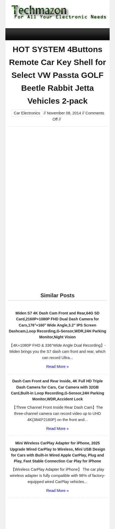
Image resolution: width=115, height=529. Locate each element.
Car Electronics (27, 113)
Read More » (57, 366)
